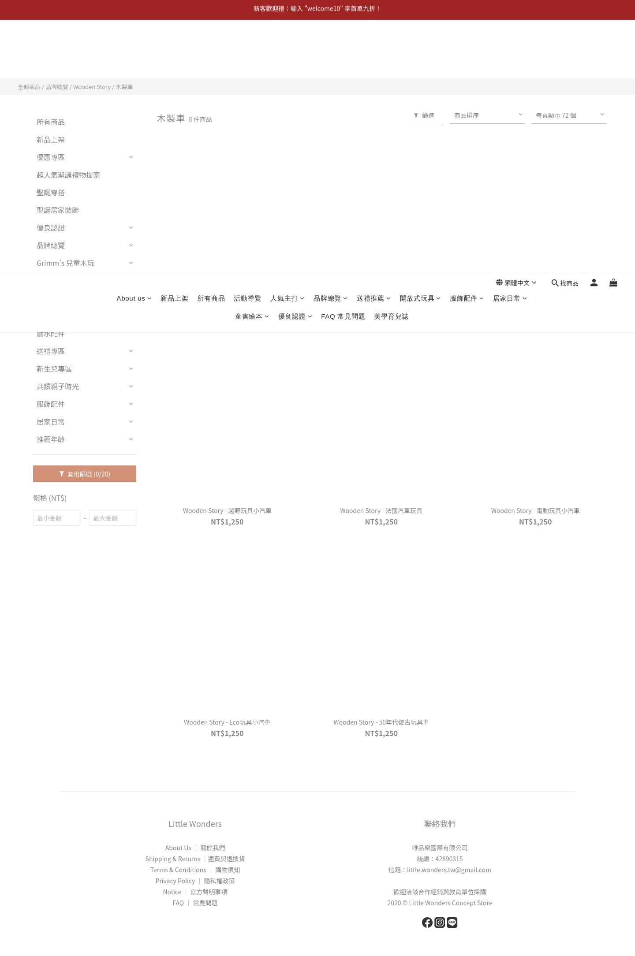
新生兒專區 (54, 368)
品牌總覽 (331, 44)
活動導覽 (247, 44)
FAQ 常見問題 (343, 63)
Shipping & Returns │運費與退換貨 (195, 858)
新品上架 (174, 44)
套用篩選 (85, 473)
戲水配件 (51, 333)
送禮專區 (51, 351)
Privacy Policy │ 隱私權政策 (195, 880)
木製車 (124, 86)
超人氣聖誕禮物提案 (68, 174)
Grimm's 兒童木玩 (65, 262)
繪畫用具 (51, 315)
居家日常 (510, 44)
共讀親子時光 (58, 386)
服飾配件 (467, 44)
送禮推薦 (374, 44)
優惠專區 (51, 157)
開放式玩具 (420, 44)
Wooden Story (92, 86)
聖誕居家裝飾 (58, 210)
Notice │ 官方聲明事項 (195, 891)
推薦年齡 (51, 439)
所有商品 (211, 44)
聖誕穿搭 (51, 192)
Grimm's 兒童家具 (65, 280)
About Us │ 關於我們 (195, 847)
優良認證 (295, 63)
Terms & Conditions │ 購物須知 (195, 869)
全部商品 (29, 86)
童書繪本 (252, 63)
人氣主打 (287, 44)
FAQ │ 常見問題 (194, 902)
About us (134, 44)
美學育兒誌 (391, 63)
